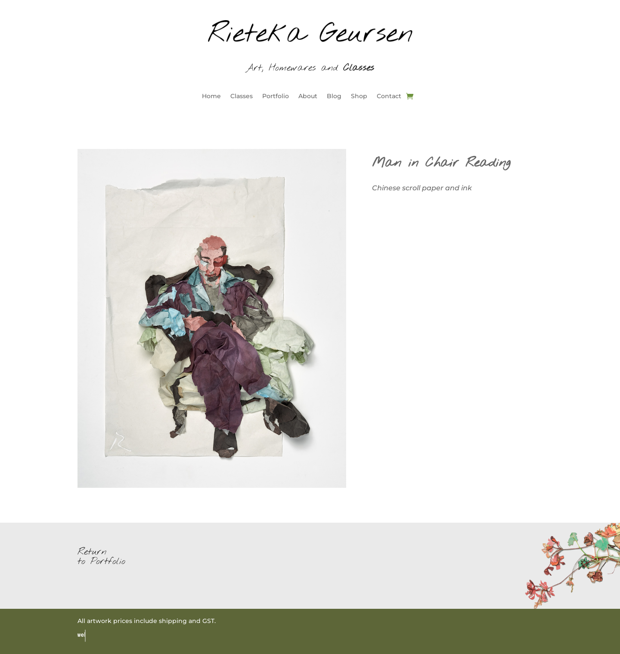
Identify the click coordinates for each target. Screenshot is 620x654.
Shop (359, 96)
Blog (334, 96)
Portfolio (275, 96)
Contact (389, 96)
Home (211, 96)
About (307, 96)
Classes (241, 96)
